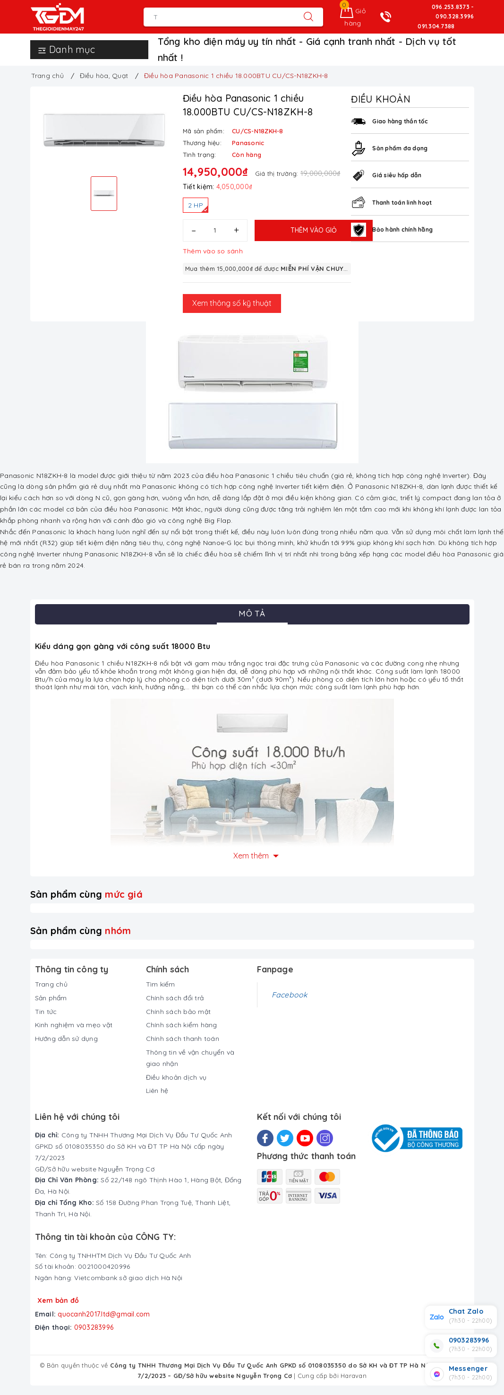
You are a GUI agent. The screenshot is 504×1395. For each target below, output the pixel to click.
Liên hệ (157, 1090)
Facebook (290, 994)
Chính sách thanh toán (182, 1038)
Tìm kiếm (160, 984)
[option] (104, 130)
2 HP (198, 206)
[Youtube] (305, 1138)
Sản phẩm (51, 998)
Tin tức (46, 1011)
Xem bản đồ (58, 1300)
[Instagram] (324, 1138)
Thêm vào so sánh (213, 251)
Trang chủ (51, 984)
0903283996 (94, 1327)
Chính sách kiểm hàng (181, 1025)
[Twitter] (285, 1138)
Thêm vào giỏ (313, 230)
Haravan (354, 1375)
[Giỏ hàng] (353, 17)
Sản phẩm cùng (86, 894)
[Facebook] (265, 1138)
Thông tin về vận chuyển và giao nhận (190, 1058)
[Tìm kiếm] (308, 17)
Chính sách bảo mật (178, 1011)
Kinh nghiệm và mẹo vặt (74, 1025)
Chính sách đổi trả (175, 998)
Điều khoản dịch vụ (176, 1077)
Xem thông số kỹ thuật (232, 303)
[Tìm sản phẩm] (219, 17)
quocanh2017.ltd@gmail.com (104, 1314)
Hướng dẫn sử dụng (66, 1038)
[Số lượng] (215, 230)
